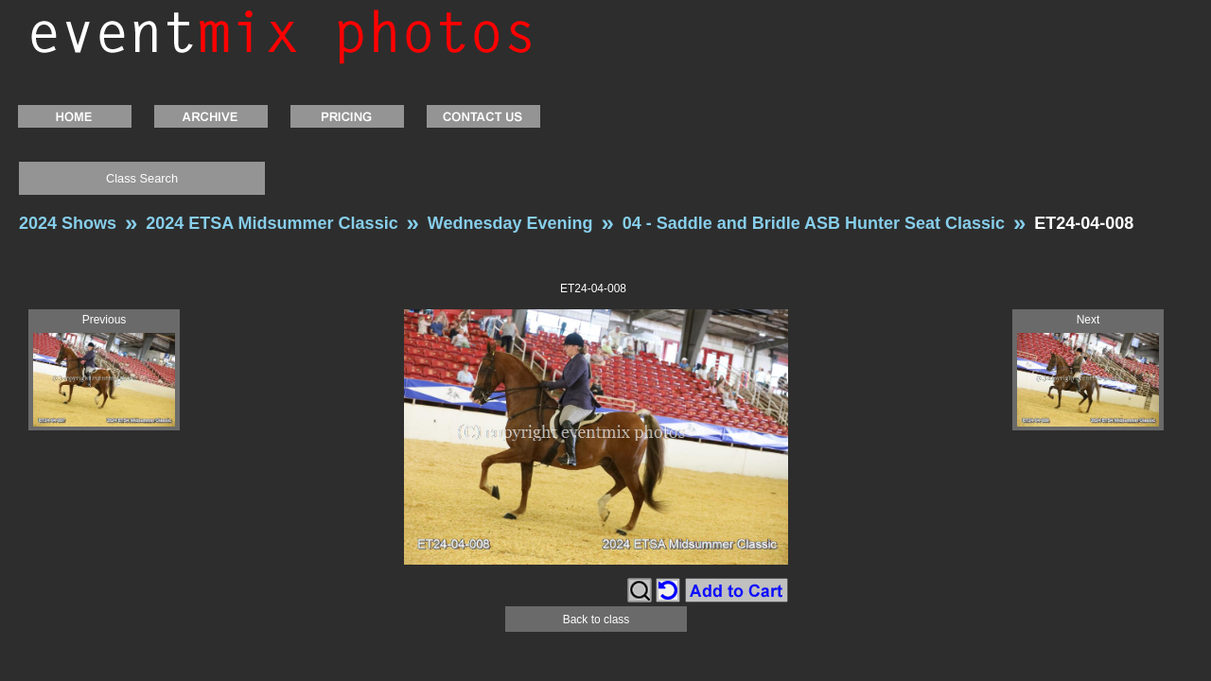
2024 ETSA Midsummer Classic (271, 223)
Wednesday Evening (510, 223)
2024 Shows (67, 223)
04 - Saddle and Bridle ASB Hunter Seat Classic (814, 223)
